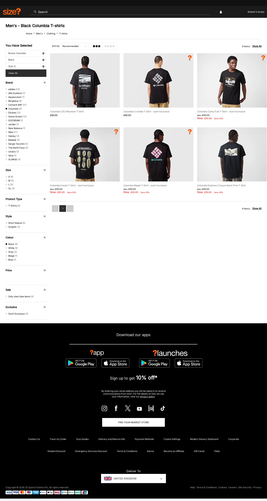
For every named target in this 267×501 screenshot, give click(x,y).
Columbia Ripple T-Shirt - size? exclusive (145, 185)
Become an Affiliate (174, 451)
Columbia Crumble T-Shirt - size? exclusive (146, 111)
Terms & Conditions (127, 451)
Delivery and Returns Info (111, 439)
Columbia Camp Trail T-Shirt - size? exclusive (221, 111)
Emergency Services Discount (91, 451)
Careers (232, 487)
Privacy (257, 487)
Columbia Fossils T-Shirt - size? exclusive (72, 185)
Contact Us (34, 439)
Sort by (56, 46)
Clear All (13, 73)
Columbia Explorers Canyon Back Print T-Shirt (221, 185)
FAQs (217, 451)
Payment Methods (144, 439)
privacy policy (147, 396)
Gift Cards (199, 451)
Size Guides (82, 439)
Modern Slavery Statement (204, 439)
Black (26, 59)
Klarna (150, 451)
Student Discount (56, 451)
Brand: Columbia (26, 53)
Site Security (245, 487)
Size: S (26, 66)
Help (192, 487)
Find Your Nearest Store (133, 422)
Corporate (233, 439)
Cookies (222, 487)
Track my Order (58, 439)
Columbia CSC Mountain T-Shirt (67, 111)
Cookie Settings (172, 439)
